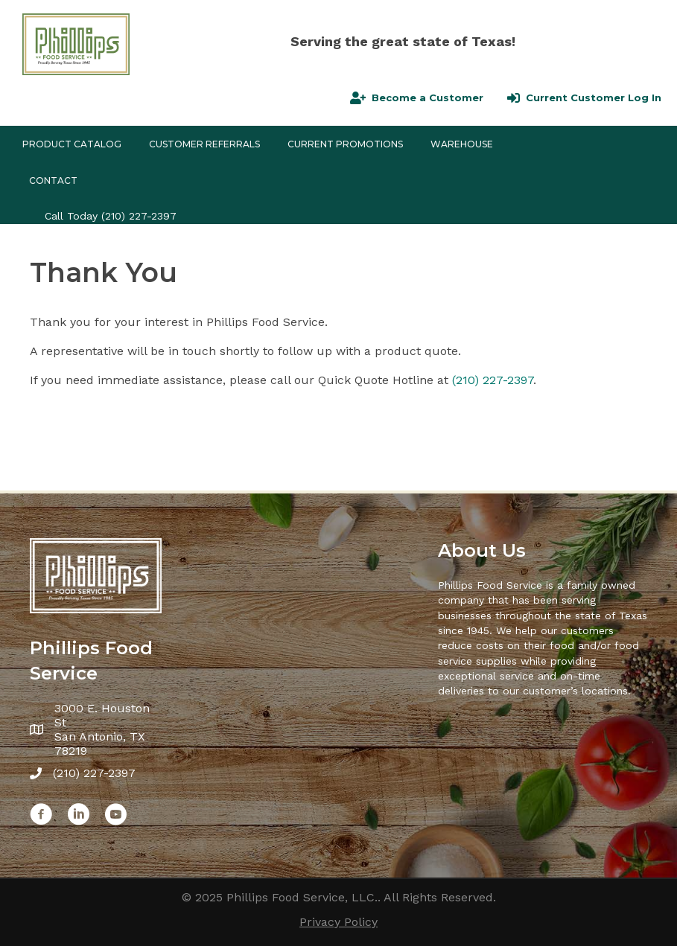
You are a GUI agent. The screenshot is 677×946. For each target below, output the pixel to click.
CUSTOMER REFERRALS (204, 144)
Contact (53, 180)
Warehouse (461, 144)
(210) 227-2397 (139, 216)
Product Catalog (71, 144)
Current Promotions (345, 144)
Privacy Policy (338, 922)
